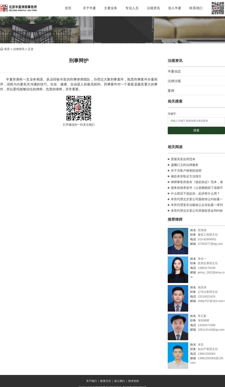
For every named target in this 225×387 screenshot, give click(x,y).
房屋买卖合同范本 (183, 159)
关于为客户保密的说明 (186, 170)
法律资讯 (19, 49)
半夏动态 (174, 71)
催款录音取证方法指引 (186, 176)
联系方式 (105, 381)
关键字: (172, 113)
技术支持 (133, 381)
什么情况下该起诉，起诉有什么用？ (195, 193)
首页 (7, 49)
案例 (171, 90)
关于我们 (91, 381)
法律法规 (174, 81)
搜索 (196, 130)
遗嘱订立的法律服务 (184, 165)
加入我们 (119, 381)
